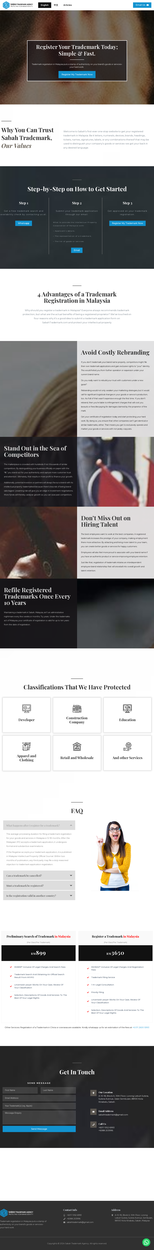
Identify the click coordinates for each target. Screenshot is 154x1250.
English (45, 5)
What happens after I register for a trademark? (33, 825)
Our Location (106, 1092)
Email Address (106, 1111)
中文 (56, 5)
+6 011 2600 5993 (141, 1027)
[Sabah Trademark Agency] (77, 1174)
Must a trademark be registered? (25, 885)
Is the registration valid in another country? (31, 895)
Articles (67, 5)
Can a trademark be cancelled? (24, 875)
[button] (39, 825)
